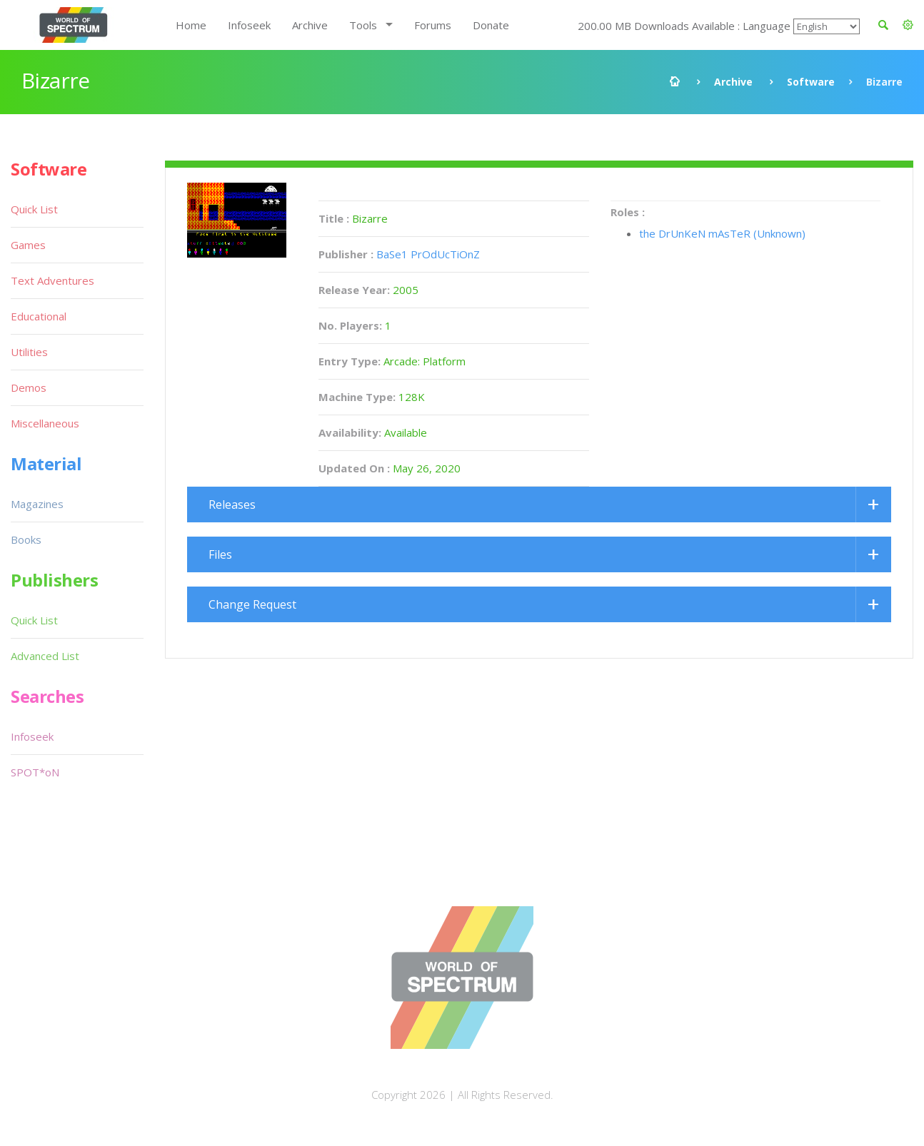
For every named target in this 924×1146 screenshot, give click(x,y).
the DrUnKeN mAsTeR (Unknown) (722, 233)
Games (28, 245)
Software (811, 81)
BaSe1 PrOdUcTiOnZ (428, 254)
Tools (363, 25)
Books (26, 539)
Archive (310, 25)
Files (220, 554)
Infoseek (249, 25)
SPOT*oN (35, 772)
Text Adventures (52, 280)
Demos (28, 387)
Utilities (29, 352)
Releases (232, 504)
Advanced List (45, 656)
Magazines (37, 504)
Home (191, 25)
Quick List (34, 209)
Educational (38, 316)
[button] (908, 25)
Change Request (252, 604)
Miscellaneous (45, 423)
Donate (491, 25)
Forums (432, 25)
